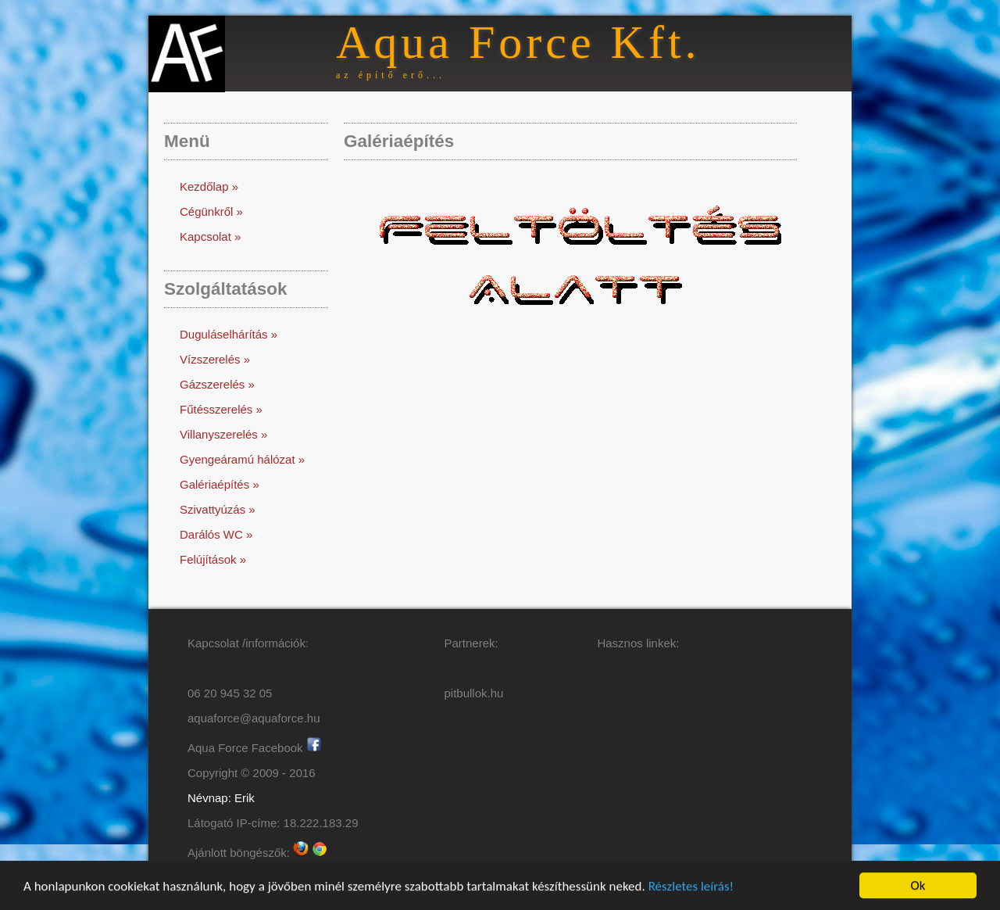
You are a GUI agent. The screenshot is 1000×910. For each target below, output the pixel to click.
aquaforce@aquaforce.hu (254, 718)
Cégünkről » (211, 211)
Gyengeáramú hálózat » (242, 459)
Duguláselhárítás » (228, 334)
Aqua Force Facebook (255, 747)
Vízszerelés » (215, 359)
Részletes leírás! (691, 887)
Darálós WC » (216, 534)
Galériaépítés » (219, 484)
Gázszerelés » (217, 384)
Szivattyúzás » (217, 509)
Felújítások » (213, 559)
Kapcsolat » (210, 236)
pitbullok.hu (474, 693)
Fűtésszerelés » (221, 409)
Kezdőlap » (209, 186)
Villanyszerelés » (223, 434)
